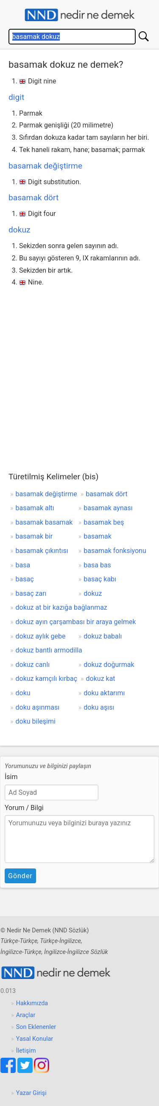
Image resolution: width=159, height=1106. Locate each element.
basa (23, 565)
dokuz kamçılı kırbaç (47, 679)
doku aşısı (99, 707)
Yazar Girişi (31, 1093)
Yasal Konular (34, 1038)
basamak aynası (108, 508)
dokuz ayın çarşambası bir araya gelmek (76, 622)
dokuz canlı (33, 665)
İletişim (26, 1050)
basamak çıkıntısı (42, 551)
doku (23, 693)
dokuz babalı (103, 636)
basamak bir (34, 536)
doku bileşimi (36, 721)
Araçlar (26, 1015)
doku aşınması (38, 707)
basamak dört (33, 197)
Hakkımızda (32, 1003)
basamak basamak (44, 522)
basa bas (97, 565)
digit (16, 97)
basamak (98, 536)
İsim (11, 777)
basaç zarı (31, 593)
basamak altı (35, 508)
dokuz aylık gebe (41, 636)
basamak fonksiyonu (115, 551)
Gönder (20, 876)
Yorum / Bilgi (24, 808)
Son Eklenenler (36, 1027)
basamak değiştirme (45, 166)
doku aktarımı (104, 693)
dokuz (19, 230)
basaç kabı (100, 579)
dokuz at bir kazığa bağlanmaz (61, 607)
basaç (25, 579)
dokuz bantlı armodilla (49, 650)
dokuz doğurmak (109, 665)
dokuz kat (100, 679)
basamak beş (104, 522)
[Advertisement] (79, 372)
